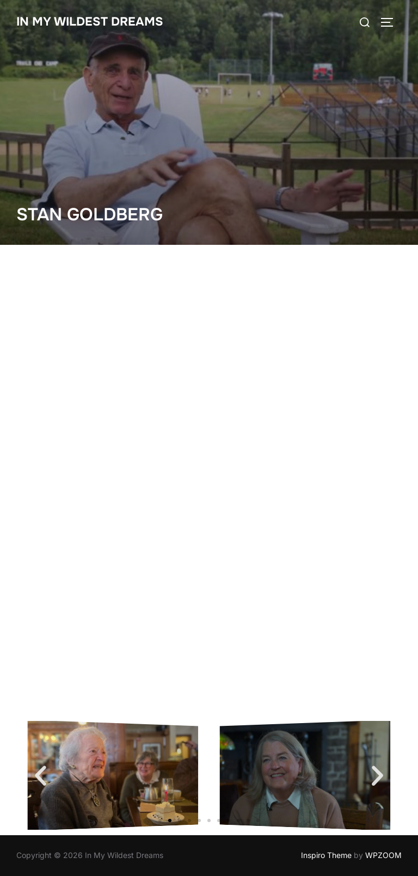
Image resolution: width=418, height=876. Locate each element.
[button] (40, 775)
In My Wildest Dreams (89, 21)
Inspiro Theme (326, 855)
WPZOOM (383, 855)
